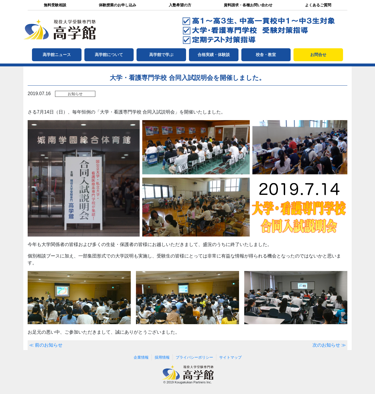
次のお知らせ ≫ (329, 345)
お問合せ (318, 54)
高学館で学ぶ (161, 54)
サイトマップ (230, 357)
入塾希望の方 (180, 5)
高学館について (109, 54)
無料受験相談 (55, 5)
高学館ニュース (57, 54)
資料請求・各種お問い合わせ (248, 5)
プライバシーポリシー (194, 357)
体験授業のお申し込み (117, 5)
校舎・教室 (266, 54)
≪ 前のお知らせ (45, 345)
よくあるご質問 (318, 5)
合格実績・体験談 (214, 54)
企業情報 (141, 357)
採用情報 (162, 357)
